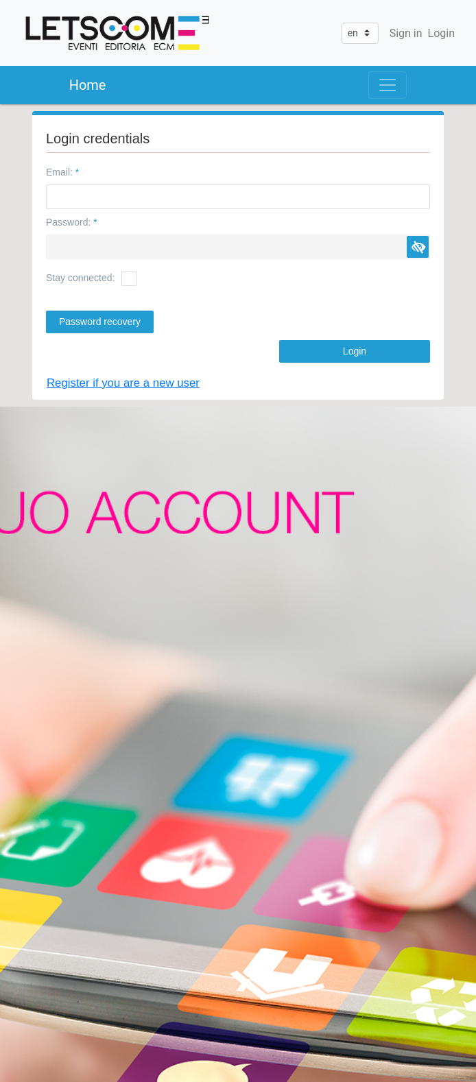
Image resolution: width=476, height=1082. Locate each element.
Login (441, 33)
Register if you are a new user (123, 382)
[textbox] (238, 196)
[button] (418, 247)
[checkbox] (128, 278)
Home (87, 85)
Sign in (406, 33)
